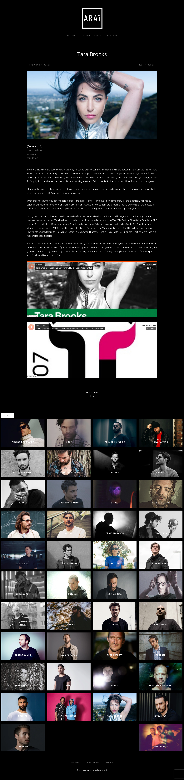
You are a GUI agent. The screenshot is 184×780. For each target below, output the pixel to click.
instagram (32, 154)
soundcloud (32, 158)
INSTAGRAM (93, 762)
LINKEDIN (108, 762)
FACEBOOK (76, 762)
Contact (112, 36)
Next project (148, 65)
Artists (71, 36)
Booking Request (93, 36)
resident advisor (34, 150)
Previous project (39, 65)
